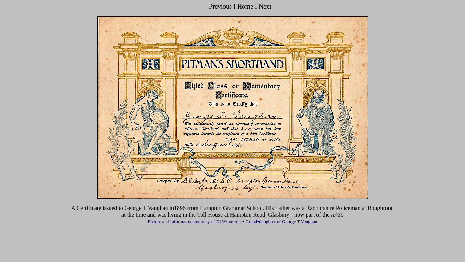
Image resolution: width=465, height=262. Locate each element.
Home (246, 6)
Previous (220, 6)
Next (264, 6)
